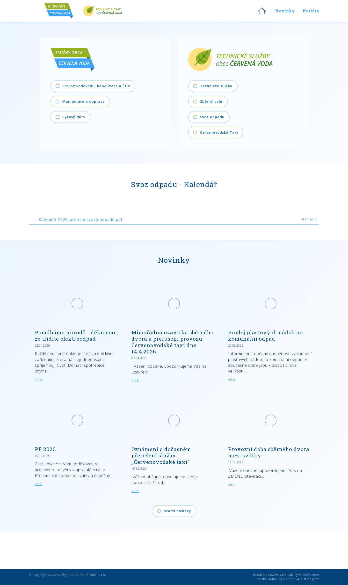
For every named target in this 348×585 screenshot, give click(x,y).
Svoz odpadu (212, 117)
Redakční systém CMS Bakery (275, 575)
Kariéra (311, 10)
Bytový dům (73, 117)
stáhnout (309, 219)
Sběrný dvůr (211, 101)
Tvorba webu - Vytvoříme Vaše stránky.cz (287, 579)
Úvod (262, 11)
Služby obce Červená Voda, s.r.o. (81, 575)
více (38, 379)
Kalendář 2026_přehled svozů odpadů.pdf (81, 219)
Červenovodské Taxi (219, 132)
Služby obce (63, 11)
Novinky (285, 10)
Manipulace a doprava (83, 101)
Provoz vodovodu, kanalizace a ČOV (96, 86)
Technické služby (102, 11)
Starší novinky (177, 511)
